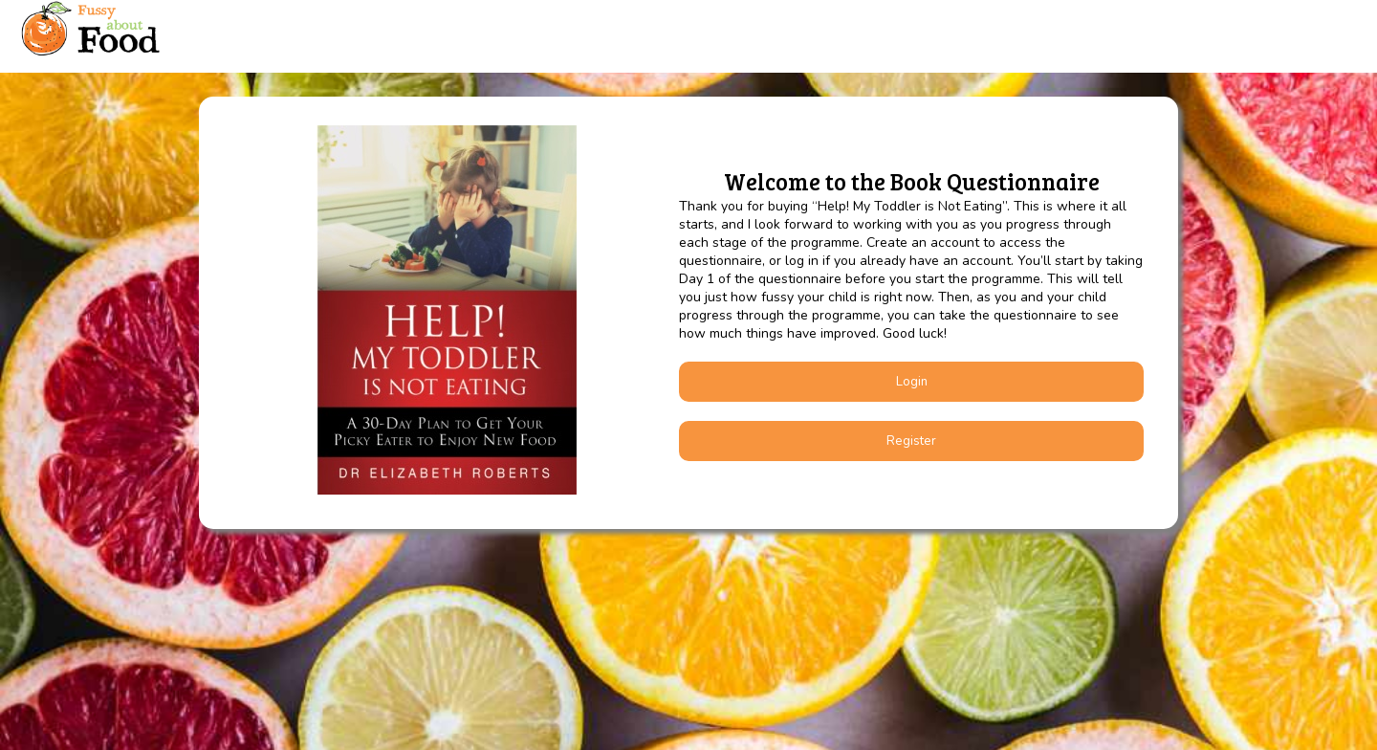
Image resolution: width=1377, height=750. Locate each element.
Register (911, 441)
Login (912, 381)
